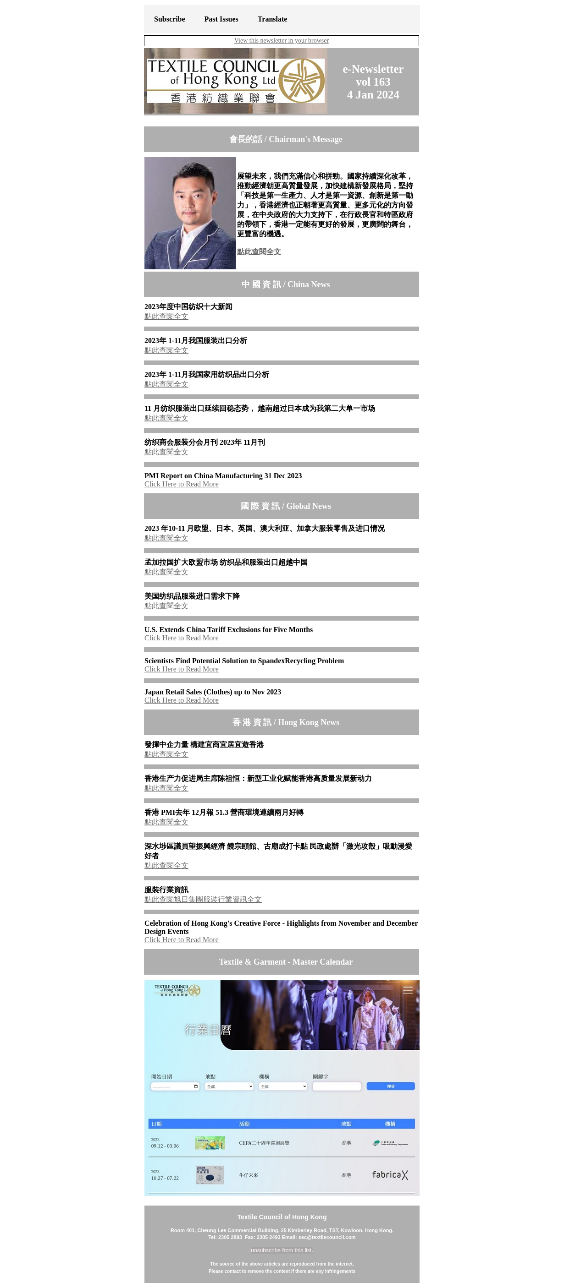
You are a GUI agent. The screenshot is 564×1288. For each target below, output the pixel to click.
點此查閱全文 (259, 252)
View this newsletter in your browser (281, 40)
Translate (273, 19)
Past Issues (221, 19)
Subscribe (169, 19)
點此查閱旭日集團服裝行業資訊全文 (203, 899)
